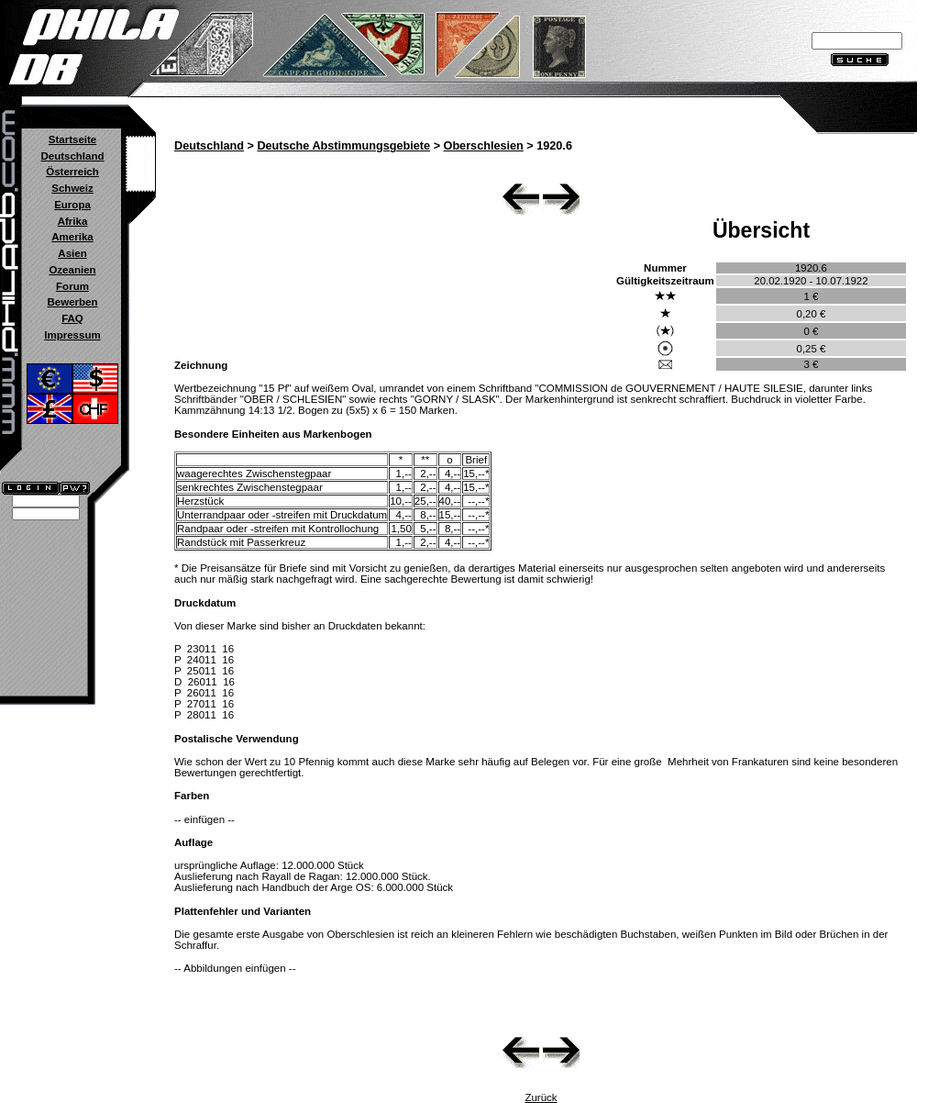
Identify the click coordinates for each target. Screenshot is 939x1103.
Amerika (72, 236)
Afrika (73, 221)
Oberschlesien (484, 145)
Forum (72, 286)
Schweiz (72, 188)
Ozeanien (72, 269)
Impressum (72, 334)
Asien (72, 253)
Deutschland (72, 156)
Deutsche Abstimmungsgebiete (343, 145)
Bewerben (72, 301)
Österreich (72, 171)
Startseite (72, 139)
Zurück (541, 1097)
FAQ (72, 318)
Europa (72, 204)
